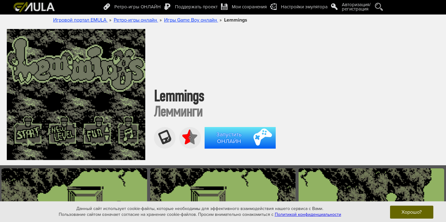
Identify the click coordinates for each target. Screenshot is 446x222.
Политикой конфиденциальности (308, 214)
